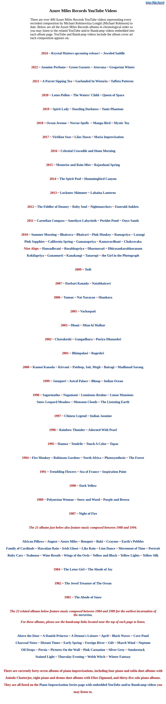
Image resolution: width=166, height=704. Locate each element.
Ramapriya (122, 234)
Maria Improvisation (109, 137)
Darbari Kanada (77, 283)
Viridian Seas (61, 137)
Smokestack (136, 649)
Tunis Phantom (112, 109)
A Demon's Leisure (84, 636)
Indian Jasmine (101, 416)
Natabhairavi (101, 283)
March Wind (126, 643)
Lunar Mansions (121, 395)
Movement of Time (132, 548)
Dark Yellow (88, 485)
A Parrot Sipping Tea (57, 81)
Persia (42, 649)
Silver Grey (116, 649)
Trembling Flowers (63, 471)
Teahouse (32, 555)
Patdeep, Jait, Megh (86, 367)
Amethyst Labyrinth (82, 220)
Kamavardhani (110, 241)
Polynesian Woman (60, 499)
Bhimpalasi (80, 353)
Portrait (154, 548)
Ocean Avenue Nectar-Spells (68, 123)
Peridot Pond (109, 220)
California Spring (60, 241)
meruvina (85, 615)
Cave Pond (141, 636)
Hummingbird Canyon (100, 179)
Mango (98, 123)
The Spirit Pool (70, 179)
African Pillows (33, 541)
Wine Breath (52, 555)
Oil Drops (28, 649)
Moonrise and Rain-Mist (73, 165)
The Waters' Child (86, 95)
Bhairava (66, 234)
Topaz (114, 444)
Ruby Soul (79, 206)
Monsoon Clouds (85, 402)
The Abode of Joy (100, 569)
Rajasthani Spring (107, 165)
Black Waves (121, 636)
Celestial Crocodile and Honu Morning (88, 151)
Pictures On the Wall (65, 649)
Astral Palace (78, 381)
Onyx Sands (130, 220)
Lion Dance (107, 548)
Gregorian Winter (122, 67)
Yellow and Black (105, 555)
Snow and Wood (88, 499)
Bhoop (95, 381)
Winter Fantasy (120, 656)
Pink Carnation (94, 649)
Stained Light (45, 656)
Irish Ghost (70, 548)
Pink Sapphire (34, 241)
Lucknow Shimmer (73, 192)
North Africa (92, 458)
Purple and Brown (116, 499)
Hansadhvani (51, 248)
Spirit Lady (61, 109)
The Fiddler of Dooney (53, 206)
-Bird (106, 123)
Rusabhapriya (74, 248)
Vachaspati (88, 311)
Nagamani (71, 395)
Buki (99, 541)
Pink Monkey (102, 234)
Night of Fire (88, 513)
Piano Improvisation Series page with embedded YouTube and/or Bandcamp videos (97, 684)
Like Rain (89, 548)
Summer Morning (44, 234)
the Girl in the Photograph (120, 255)
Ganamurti (55, 255)
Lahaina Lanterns (103, 192)
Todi (88, 269)
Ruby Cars (15, 555)
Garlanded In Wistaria (91, 81)
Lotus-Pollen (61, 95)
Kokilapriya (35, 255)
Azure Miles (68, 541)
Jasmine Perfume (54, 67)
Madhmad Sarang (130, 367)
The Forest (136, 458)
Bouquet (87, 541)
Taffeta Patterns (122, 81)
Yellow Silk (150, 555)
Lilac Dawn (83, 137)
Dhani (75, 325)
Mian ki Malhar (94, 325)
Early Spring (72, 643)
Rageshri (97, 353)
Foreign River (95, 643)
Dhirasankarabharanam (125, 248)
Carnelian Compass (51, 220)
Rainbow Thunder (72, 430)
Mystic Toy (121, 123)
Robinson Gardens (66, 458)
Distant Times (50, 643)
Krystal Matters (76, 53)
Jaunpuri (59, 381)
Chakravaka (133, 241)
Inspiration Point (114, 471)
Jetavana (99, 67)
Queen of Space (113, 95)
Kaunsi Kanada (44, 367)
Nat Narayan (86, 297)
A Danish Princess (55, 636)
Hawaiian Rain (48, 548)
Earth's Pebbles (133, 541)
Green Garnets (79, 67)
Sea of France (89, 471)
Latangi (139, 234)
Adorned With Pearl (102, 430)
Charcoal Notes (26, 643)
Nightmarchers (101, 206)
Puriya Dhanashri (108, 339)
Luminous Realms (94, 395)
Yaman (68, 297)
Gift (111, 643)
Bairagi (109, 367)
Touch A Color (96, 444)
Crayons (112, 541)
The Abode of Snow (88, 597)
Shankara (105, 297)
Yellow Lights (129, 555)
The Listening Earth (115, 402)
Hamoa (63, 444)
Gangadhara (84, 339)
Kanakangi (74, 255)
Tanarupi (91, 255)
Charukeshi (63, 339)
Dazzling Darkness (85, 109)
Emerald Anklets (127, 206)
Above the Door (28, 636)
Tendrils (77, 444)
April (105, 636)
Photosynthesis (115, 458)
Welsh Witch (96, 656)
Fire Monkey (41, 458)
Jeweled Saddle (114, 53)
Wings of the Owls (77, 555)
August (52, 541)
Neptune (144, 643)
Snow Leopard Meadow (53, 402)
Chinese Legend (75, 416)
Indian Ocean (113, 381)
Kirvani (63, 367)
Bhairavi (82, 234)
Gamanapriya (86, 241)
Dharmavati (96, 248)
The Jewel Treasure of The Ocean (88, 583)
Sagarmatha (51, 395)
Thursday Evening (71, 656)
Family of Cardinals (20, 548)
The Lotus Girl (74, 569)
